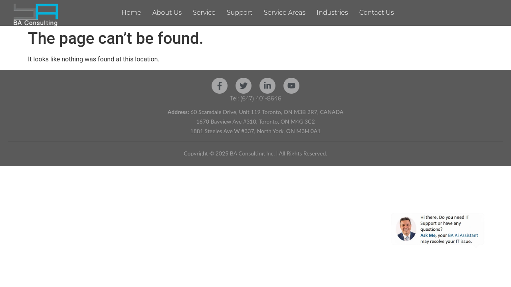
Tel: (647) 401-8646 (255, 98)
